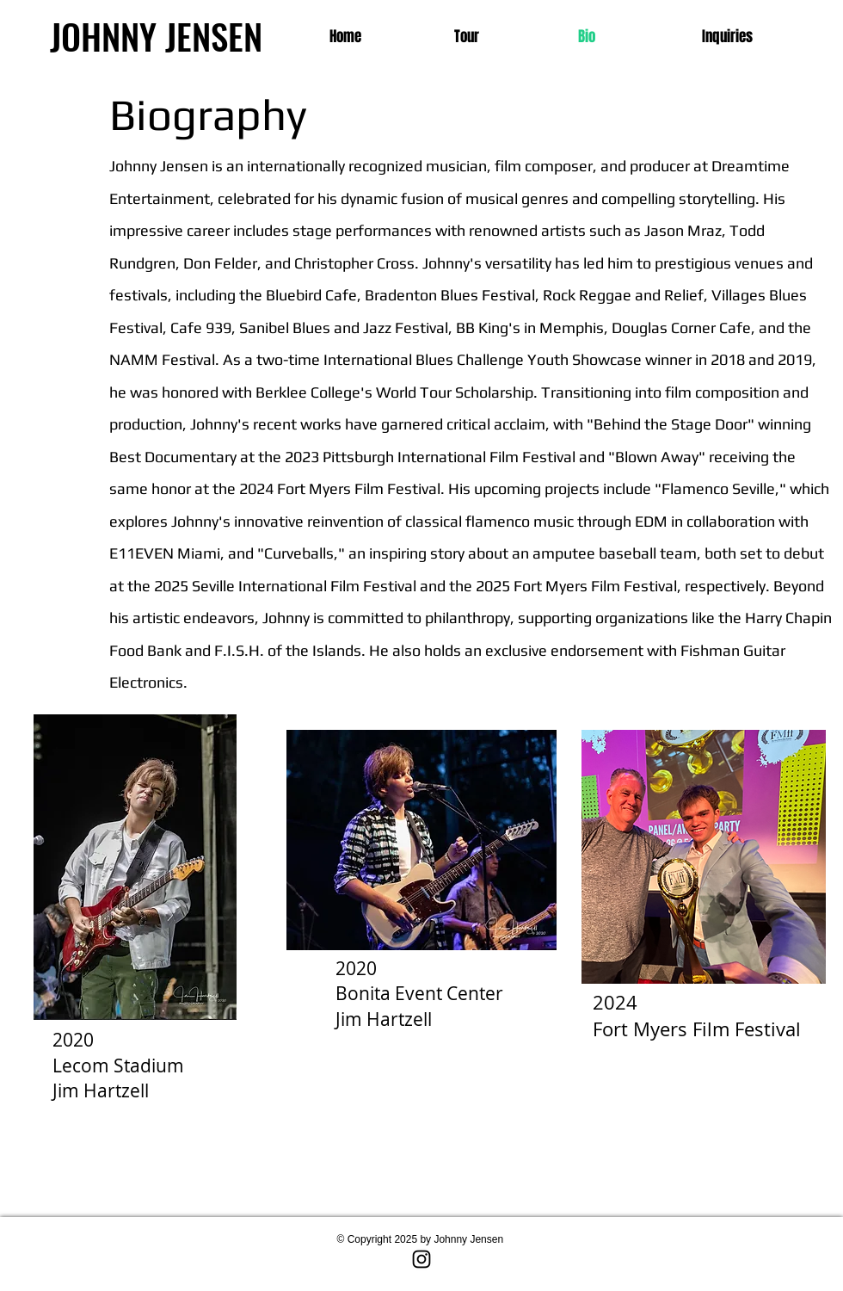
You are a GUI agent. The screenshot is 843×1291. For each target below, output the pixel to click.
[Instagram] (421, 1259)
